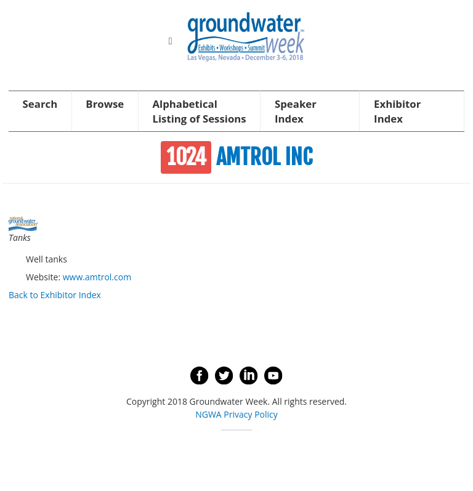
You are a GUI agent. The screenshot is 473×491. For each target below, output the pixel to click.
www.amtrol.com (97, 277)
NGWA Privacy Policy (236, 414)
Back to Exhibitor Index (55, 295)
